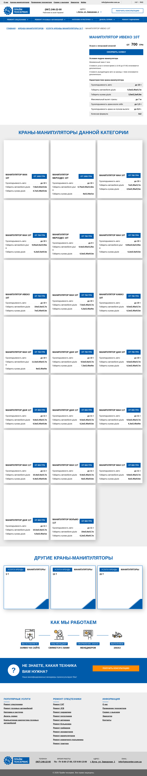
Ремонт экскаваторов (63, 732)
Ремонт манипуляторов (64, 736)
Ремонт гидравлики (62, 712)
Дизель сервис (10, 716)
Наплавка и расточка (13, 712)
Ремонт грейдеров (61, 728)
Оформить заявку (116, 52)
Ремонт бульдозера (62, 724)
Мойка (83, 2)
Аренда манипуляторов (19, 2)
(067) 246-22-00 (53, 9)
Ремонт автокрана (61, 720)
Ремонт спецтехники (13, 704)
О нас (6, 2)
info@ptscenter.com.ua (111, 2)
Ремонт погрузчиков (62, 716)
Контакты (107, 720)
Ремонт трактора (61, 744)
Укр (136, 2)
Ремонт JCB (58, 708)
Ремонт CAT (58, 704)
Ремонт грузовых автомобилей (18, 708)
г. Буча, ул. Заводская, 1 (88, 12)
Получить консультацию (127, 11)
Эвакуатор (75, 2)
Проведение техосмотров (41, 2)
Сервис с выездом (61, 2)
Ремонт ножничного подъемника (68, 740)
